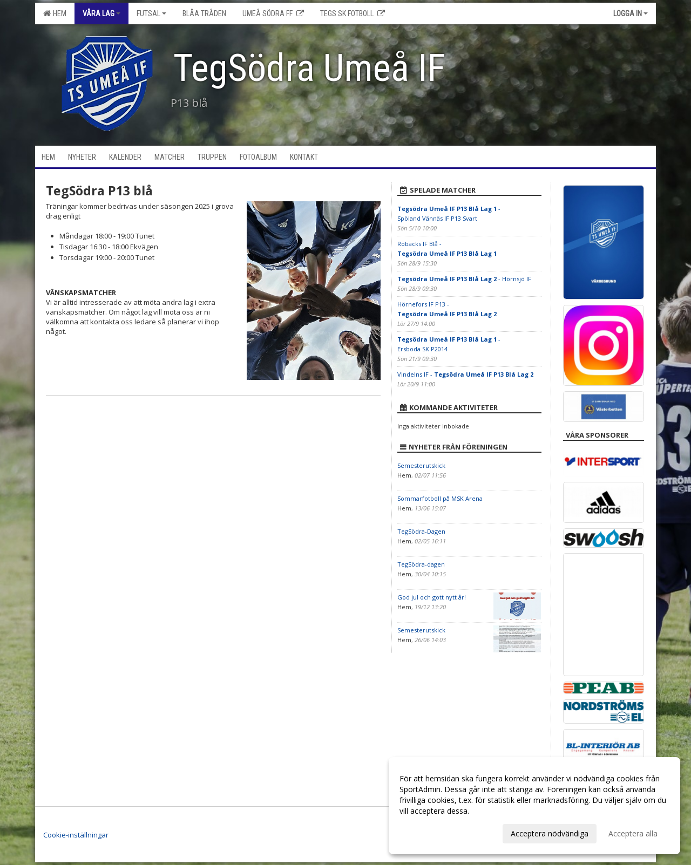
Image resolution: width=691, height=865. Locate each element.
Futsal (151, 13)
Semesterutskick (421, 465)
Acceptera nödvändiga (549, 833)
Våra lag (101, 13)
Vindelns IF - (465, 374)
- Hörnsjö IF (464, 279)
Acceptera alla (633, 833)
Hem (54, 13)
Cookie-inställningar (76, 835)
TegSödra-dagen (421, 564)
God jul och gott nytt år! (431, 597)
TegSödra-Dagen (421, 531)
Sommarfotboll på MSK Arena (440, 498)
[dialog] (534, 805)
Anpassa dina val (428, 832)
